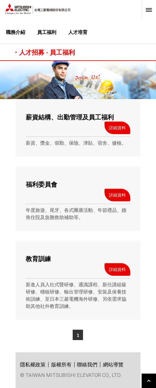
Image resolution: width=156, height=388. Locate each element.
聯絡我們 (87, 365)
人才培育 (77, 32)
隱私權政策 (33, 365)
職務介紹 (15, 32)
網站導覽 (113, 365)
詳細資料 (117, 127)
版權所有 (61, 365)
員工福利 (46, 32)
